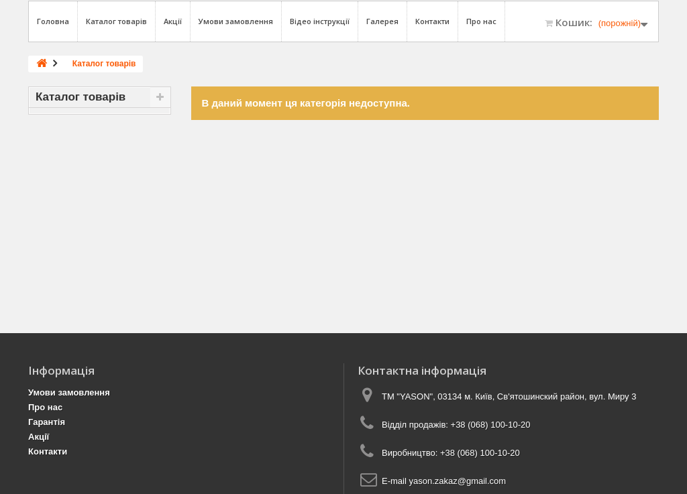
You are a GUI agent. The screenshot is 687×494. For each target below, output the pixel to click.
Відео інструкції (320, 21)
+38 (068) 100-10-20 (491, 425)
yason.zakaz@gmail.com (457, 481)
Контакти (432, 21)
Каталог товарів (116, 21)
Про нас (481, 21)
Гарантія (46, 422)
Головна (53, 21)
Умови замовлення (236, 21)
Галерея (382, 21)
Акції (173, 21)
